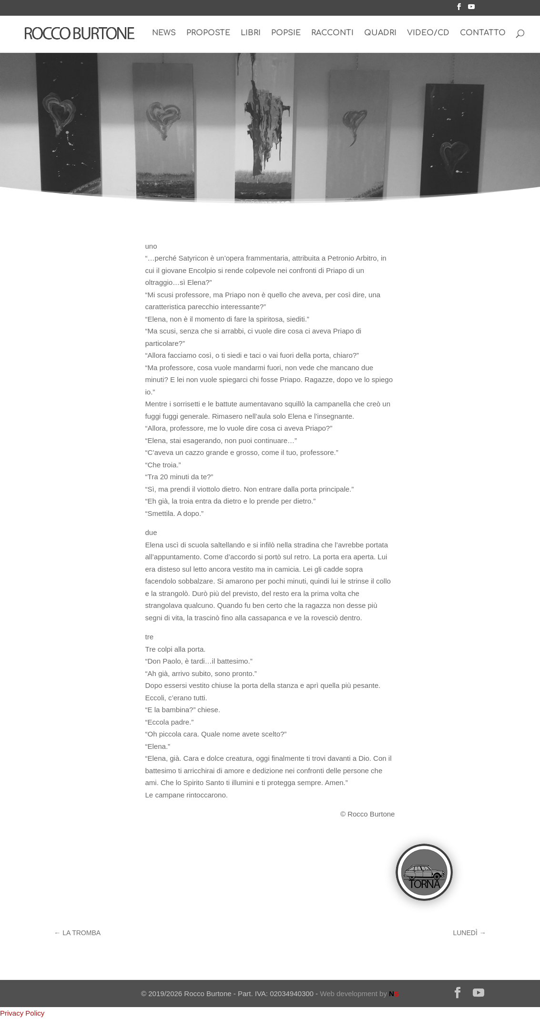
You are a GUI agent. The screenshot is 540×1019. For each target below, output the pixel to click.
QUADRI (380, 34)
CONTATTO (483, 34)
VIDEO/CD (428, 34)
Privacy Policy (22, 1013)
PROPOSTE (208, 34)
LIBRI (251, 34)
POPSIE (286, 34)
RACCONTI (332, 34)
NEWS (164, 34)
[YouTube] (471, 9)
